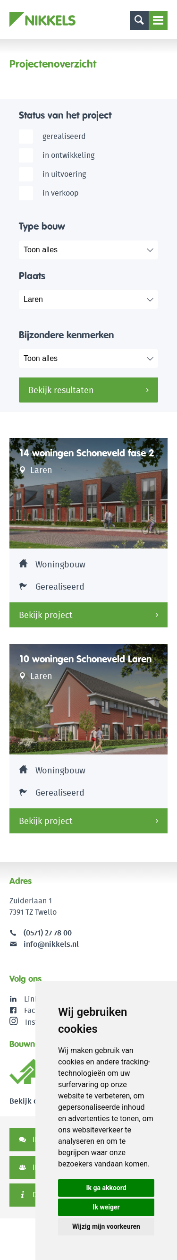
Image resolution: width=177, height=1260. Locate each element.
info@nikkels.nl (44, 944)
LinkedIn (39, 999)
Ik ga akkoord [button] (106, 1187)
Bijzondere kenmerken (66, 335)
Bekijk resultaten (61, 390)
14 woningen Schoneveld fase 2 (86, 453)
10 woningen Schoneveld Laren (85, 659)
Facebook (40, 1010)
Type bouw (42, 226)
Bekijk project (46, 615)
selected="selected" (95, 299)
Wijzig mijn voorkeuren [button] (106, 1226)
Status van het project (65, 115)
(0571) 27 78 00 (48, 932)
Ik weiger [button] (106, 1207)
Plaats (32, 276)
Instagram (34, 1022)
